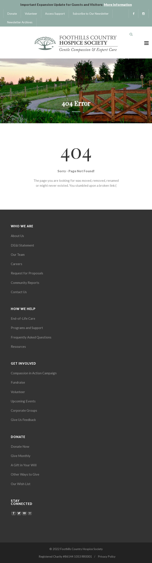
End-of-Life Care (23, 318)
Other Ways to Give (25, 474)
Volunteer (31, 13)
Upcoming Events (23, 401)
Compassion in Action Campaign (34, 373)
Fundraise (18, 382)
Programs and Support (27, 328)
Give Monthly (20, 456)
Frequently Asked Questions (31, 337)
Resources (18, 346)
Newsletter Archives (19, 22)
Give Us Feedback (23, 420)
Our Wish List (20, 484)
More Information (118, 4)
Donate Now (20, 446)
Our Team (18, 254)
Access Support (55, 13)
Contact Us (19, 292)
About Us (17, 236)
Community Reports (25, 283)
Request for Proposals (27, 273)
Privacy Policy (107, 556)
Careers (16, 264)
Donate (12, 13)
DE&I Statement (22, 245)
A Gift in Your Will (23, 465)
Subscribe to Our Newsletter (91, 13)
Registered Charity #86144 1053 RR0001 (65, 556)
